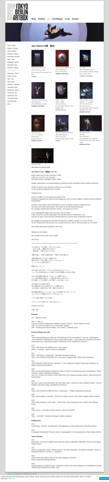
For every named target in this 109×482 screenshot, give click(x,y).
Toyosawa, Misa (12, 87)
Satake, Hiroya (12, 76)
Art (48, 19)
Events (67, 19)
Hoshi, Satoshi (11, 51)
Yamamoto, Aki (12, 93)
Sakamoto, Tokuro (13, 73)
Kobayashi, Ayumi (12, 62)
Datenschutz (19, 474)
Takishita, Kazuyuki (13, 84)
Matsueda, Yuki (12, 65)
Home (33, 19)
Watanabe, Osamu (13, 90)
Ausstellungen (57, 19)
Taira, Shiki (10, 81)
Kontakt (75, 19)
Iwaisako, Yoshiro (12, 54)
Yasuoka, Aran (11, 101)
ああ (8, 104)
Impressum (11, 474)
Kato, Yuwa (10, 59)
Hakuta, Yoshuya (12, 48)
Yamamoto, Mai (12, 95)
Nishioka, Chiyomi (13, 68)
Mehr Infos (11, 478)
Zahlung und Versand (30, 474)
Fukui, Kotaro (11, 45)
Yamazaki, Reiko (12, 98)
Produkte (41, 19)
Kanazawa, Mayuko (13, 56)
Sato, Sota (10, 79)
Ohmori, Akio (11, 70)
